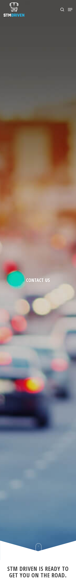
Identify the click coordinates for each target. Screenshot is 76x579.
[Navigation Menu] (70, 10)
